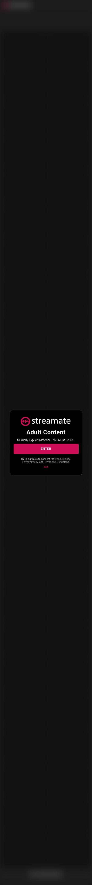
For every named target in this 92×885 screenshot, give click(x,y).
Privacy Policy (30, 462)
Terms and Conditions (56, 462)
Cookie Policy (62, 458)
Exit (46, 466)
